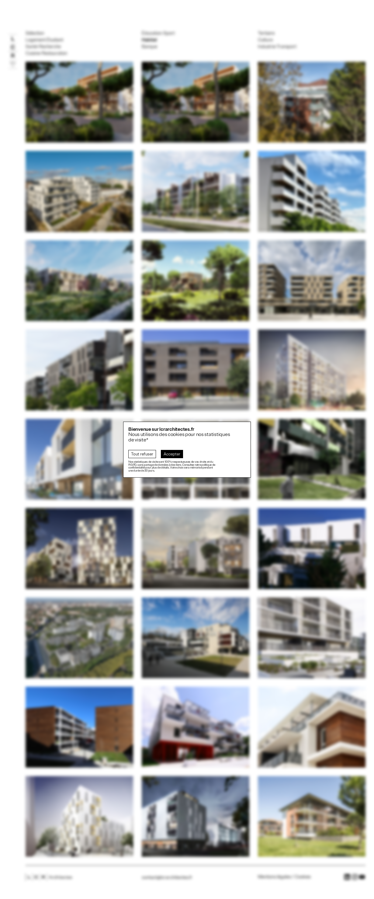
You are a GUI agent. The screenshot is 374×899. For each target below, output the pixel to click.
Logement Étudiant (44, 40)
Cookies (303, 877)
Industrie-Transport (277, 46)
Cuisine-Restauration (46, 53)
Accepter (172, 454)
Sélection (35, 33)
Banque (149, 46)
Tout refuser (142, 454)
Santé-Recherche (43, 46)
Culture (265, 40)
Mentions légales (274, 877)
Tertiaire (266, 33)
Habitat (149, 40)
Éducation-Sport (158, 33)
